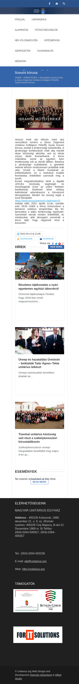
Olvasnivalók (45, 50)
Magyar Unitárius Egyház (37, 510)
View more (56, 247)
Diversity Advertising (41, 675)
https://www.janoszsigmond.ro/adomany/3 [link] (37, 200)
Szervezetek (23, 50)
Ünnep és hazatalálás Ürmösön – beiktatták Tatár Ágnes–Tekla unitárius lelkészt (39, 363)
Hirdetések (30, 77)
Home (18, 77)
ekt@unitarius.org (36, 561)
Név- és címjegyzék (26, 40)
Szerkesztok (26, 238)
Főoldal (20, 19)
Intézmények (52, 40)
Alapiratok (21, 29)
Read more (39, 482)
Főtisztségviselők (46, 29)
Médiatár (20, 61)
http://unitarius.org (33, 569)
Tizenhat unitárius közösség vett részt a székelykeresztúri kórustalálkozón (38, 438)
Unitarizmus (39, 19)
